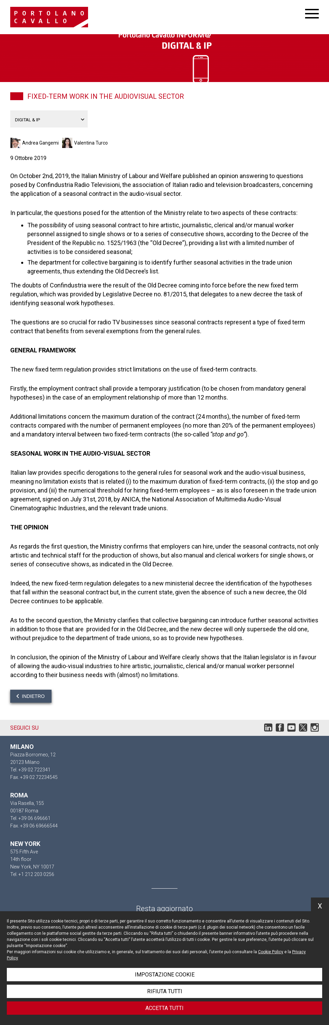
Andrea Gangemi (40, 142)
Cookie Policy (270, 951)
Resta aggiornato (164, 908)
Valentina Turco (91, 142)
